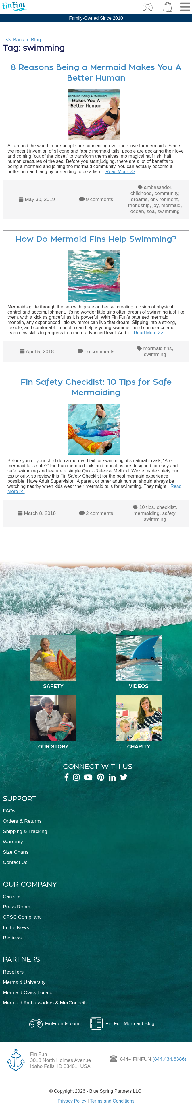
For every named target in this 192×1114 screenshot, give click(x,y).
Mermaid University (24, 982)
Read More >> (120, 171)
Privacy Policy (71, 1101)
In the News (16, 927)
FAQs (9, 811)
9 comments (99, 199)
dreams (139, 199)
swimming (169, 211)
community (166, 193)
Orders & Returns (22, 821)
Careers (12, 896)
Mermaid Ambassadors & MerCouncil (44, 1003)
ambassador (157, 187)
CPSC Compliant (22, 917)
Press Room (16, 907)
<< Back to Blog (23, 39)
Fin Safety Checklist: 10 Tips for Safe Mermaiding (96, 387)
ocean (137, 211)
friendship (139, 205)
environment (164, 199)
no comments (99, 351)
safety (168, 513)
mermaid (171, 205)
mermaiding (146, 513)
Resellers (13, 972)
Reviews (12, 938)
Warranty (13, 842)
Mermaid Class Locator (28, 992)
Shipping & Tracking (25, 831)
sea (151, 211)
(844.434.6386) (169, 1059)
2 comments (99, 513)
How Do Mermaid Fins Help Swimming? (96, 239)
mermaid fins (157, 348)
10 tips (146, 507)
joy (155, 205)
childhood (141, 193)
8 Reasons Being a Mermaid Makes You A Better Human (96, 72)
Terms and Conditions (112, 1101)
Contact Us (15, 862)
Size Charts (16, 852)
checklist (166, 507)
